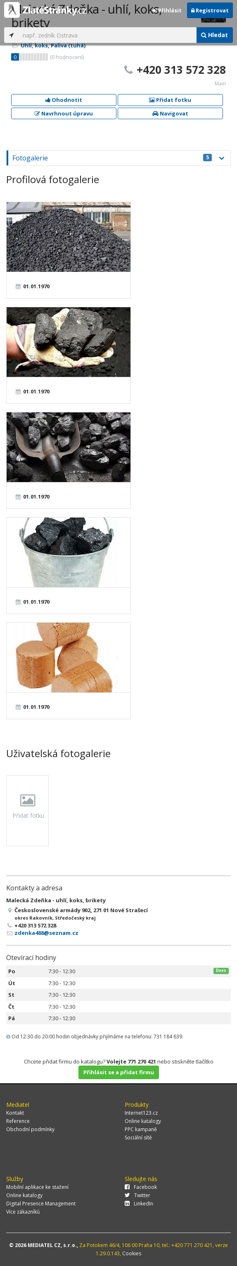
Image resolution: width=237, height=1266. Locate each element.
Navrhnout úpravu (64, 113)
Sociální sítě (138, 1137)
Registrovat (210, 10)
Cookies (131, 1253)
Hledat (214, 35)
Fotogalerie (112, 157)
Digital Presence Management (41, 1203)
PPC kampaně (141, 1129)
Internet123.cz (141, 1112)
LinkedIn (139, 1203)
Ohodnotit (63, 100)
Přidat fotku (170, 100)
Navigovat (170, 113)
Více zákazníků (23, 1211)
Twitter (137, 1195)
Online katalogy (143, 1121)
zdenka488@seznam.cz (46, 933)
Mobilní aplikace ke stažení (37, 1187)
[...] (107, 35)
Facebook (141, 1187)
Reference (18, 1121)
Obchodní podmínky (30, 1129)
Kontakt (15, 1112)
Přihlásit (167, 10)
